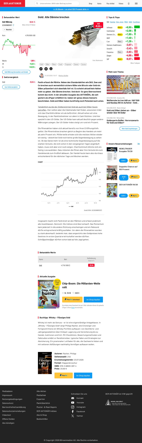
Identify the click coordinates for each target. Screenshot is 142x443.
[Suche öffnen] (37, 3)
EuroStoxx (136, 22)
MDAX (126, 22)
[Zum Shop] (90, 3)
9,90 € (123, 160)
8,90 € (123, 196)
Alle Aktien (41, 391)
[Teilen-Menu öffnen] (41, 69)
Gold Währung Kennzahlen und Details (16, 72)
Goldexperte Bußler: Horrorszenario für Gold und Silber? (123, 121)
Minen (54, 64)
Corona (83, 64)
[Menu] (136, 3)
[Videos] (120, 3)
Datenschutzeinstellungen (13, 411)
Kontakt (77, 398)
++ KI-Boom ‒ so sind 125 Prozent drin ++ (71, 9)
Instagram (78, 407)
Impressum (7, 395)
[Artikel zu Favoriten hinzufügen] (50, 68)
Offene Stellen (8, 419)
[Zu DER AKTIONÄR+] (110, 3)
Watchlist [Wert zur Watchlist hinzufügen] (9, 29)
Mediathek (41, 395)
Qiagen (109, 55)
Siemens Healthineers (114, 45)
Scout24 (109, 48)
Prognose (68, 64)
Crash (60, 64)
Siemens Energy (111, 34)
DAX (108, 22)
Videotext (6, 415)
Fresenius (110, 52)
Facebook (78, 411)
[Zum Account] (99, 3)
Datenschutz (7, 403)
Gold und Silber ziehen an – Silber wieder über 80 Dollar (121, 111)
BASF (108, 38)
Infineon (109, 27)
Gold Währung (7, 22)
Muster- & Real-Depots (47, 407)
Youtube (77, 402)
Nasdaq (112, 22)
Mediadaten (7, 391)
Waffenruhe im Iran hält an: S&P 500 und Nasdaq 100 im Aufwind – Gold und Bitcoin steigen (123, 101)
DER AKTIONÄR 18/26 (128, 184)
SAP (108, 59)
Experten (41, 399)
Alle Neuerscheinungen (136, 144)
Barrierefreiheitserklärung (14, 407)
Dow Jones (119, 22)
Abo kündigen (8, 423)
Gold (41, 64)
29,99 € (123, 178)
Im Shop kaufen (93, 299)
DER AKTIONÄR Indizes (47, 411)
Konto (73, 307)
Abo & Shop (42, 415)
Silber (47, 64)
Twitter (77, 416)
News (120, 27)
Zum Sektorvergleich (11, 87)
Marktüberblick (43, 403)
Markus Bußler (63, 75)
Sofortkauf (72, 299)
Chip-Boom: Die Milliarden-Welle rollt (81, 285)
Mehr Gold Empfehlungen (129, 128)
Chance (76, 64)
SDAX (130, 22)
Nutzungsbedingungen (12, 399)
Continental (110, 31)
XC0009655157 (8, 25)
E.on (108, 41)
